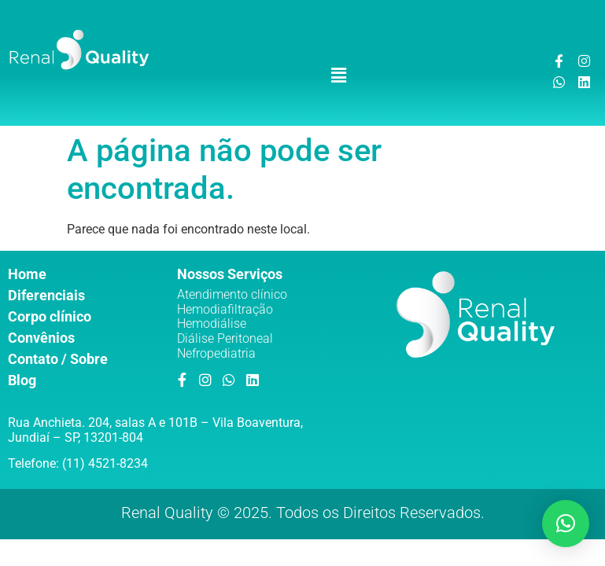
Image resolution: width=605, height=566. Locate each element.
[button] (338, 75)
